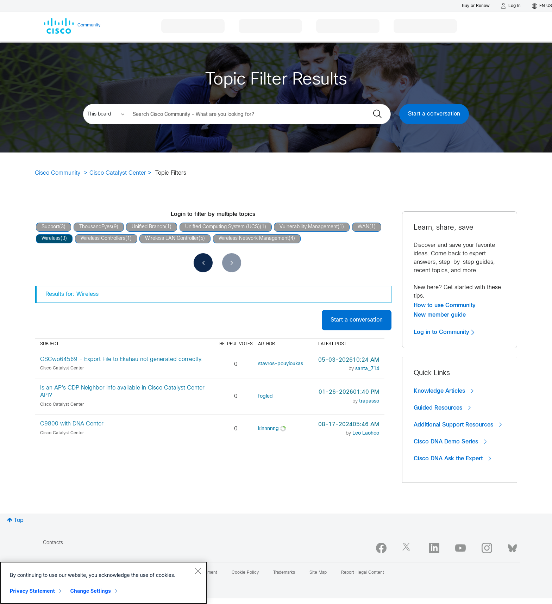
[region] (103, 583)
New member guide (440, 315)
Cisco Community (57, 173)
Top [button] (19, 520)
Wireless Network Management (254, 238)
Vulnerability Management (309, 227)
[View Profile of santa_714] (367, 369)
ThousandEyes (95, 227)
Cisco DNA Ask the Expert (452, 458)
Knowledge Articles (443, 391)
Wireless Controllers (103, 238)
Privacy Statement (32, 591)
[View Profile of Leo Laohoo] (365, 433)
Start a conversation (434, 114)
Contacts (53, 543)
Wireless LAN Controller (172, 238)
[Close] (197, 570)
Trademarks (284, 573)
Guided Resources (442, 408)
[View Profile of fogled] (265, 396)
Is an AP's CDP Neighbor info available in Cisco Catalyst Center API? (122, 391)
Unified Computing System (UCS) (222, 227)
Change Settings (90, 591)
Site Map (318, 573)
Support (50, 227)
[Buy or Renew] (476, 6)
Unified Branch (148, 227)
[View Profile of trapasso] (369, 401)
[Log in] (511, 6)
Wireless (51, 238)
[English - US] (542, 6)
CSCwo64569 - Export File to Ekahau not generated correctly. (121, 359)
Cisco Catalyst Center (117, 173)
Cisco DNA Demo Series (450, 441)
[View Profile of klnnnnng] (268, 428)
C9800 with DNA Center (72, 423)
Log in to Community (444, 332)
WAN (363, 227)
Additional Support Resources (458, 425)
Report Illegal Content (362, 573)
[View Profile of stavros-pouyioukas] (280, 364)
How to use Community (445, 305)
